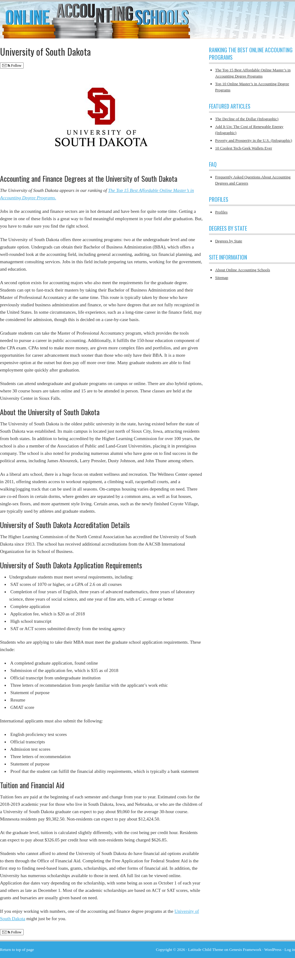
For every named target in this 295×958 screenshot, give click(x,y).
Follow (12, 65)
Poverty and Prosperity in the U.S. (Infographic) (253, 140)
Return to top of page (17, 949)
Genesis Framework (245, 949)
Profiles (221, 212)
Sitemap (221, 277)
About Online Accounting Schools (242, 270)
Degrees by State (228, 241)
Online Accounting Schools (147, 17)
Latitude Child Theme (205, 949)
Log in (290, 949)
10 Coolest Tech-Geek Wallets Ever (243, 148)
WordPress (272, 949)
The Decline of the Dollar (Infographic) (246, 119)
